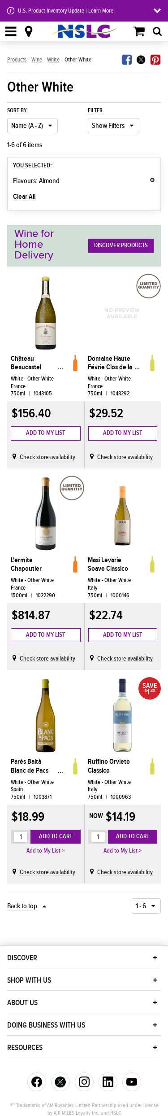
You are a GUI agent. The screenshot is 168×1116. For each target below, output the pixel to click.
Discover (22, 958)
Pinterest (155, 60)
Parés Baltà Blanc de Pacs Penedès (29, 766)
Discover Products (121, 245)
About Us (22, 1003)
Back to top (22, 906)
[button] (155, 957)
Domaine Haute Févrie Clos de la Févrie (110, 363)
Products (16, 59)
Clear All (24, 196)
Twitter (141, 60)
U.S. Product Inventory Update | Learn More (65, 10)
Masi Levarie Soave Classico (108, 564)
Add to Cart (55, 836)
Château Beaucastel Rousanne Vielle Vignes (33, 363)
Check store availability (47, 457)
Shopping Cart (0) (139, 31)
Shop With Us (29, 980)
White (53, 59)
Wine (36, 59)
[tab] (157, 31)
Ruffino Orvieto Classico (109, 766)
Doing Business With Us (46, 1025)
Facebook (127, 60)
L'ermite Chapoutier (26, 564)
